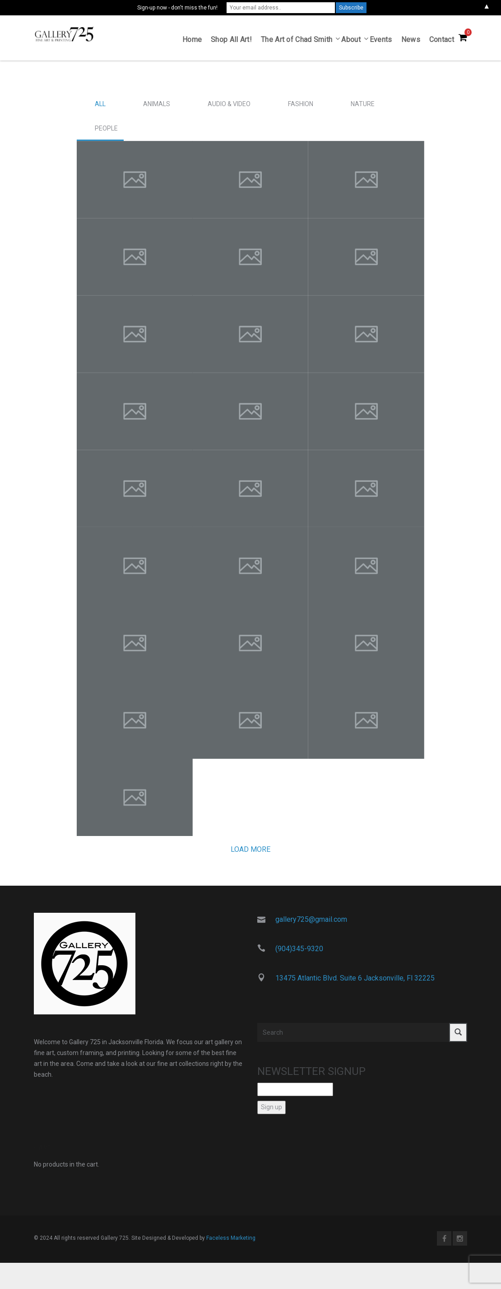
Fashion (300, 107)
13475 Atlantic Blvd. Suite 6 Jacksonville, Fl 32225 (355, 980)
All (100, 107)
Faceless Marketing (230, 1241)
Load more (250, 852)
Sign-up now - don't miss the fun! (177, 8)
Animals (156, 107)
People (106, 131)
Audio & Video (229, 107)
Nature (363, 107)
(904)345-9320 (299, 952)
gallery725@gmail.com (311, 922)
